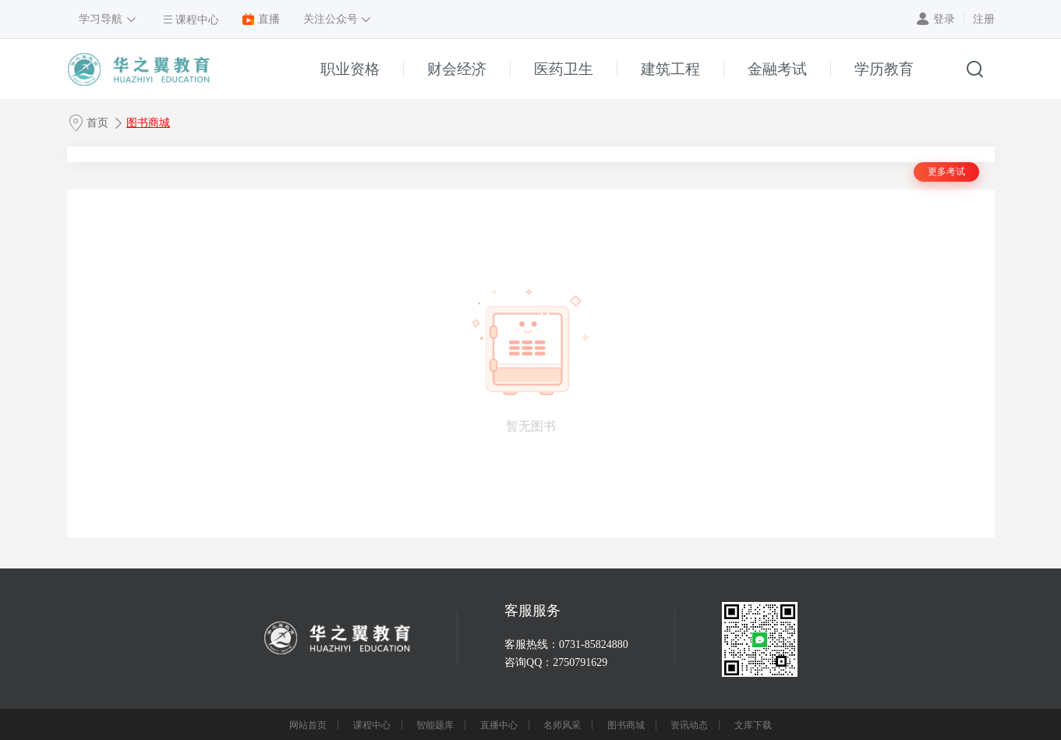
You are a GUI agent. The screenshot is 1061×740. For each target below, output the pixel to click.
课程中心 (372, 725)
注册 (984, 19)
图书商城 (148, 123)
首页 (97, 123)
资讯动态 (689, 725)
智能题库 (435, 725)
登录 (944, 19)
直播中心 (499, 725)
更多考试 (946, 171)
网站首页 (308, 725)
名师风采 (562, 725)
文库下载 (753, 725)
